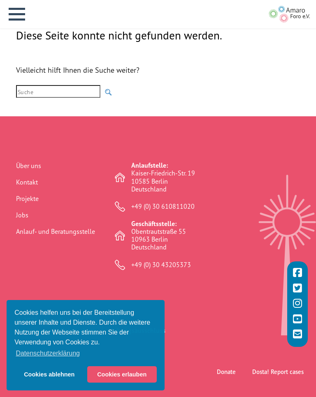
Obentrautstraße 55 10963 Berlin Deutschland (158, 236)
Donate (226, 353)
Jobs (22, 215)
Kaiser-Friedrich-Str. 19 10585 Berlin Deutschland (163, 177)
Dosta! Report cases (278, 353)
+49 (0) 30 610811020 (163, 206)
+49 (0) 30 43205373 (161, 265)
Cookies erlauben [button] (121, 374)
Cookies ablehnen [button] (49, 374)
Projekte (27, 198)
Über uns (28, 166)
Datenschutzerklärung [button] (48, 353)
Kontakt (27, 182)
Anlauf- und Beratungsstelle (55, 231)
